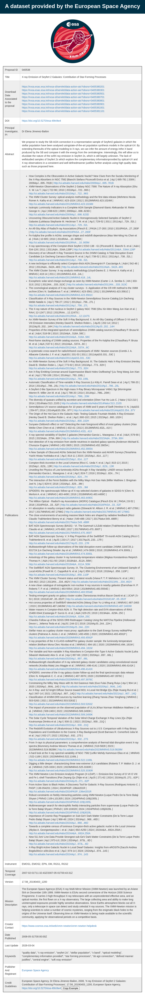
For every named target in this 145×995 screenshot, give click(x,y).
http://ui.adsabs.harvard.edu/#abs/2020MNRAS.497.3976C (61, 679)
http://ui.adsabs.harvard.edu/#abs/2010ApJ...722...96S (58, 193)
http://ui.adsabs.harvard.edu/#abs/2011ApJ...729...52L (58, 225)
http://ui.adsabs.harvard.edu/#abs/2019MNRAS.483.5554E (61, 592)
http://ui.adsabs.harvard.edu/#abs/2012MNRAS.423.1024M (61, 204)
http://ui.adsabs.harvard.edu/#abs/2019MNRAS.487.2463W (99, 606)
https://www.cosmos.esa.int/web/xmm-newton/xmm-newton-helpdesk (59, 925)
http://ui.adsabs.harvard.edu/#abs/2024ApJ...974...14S (58, 854)
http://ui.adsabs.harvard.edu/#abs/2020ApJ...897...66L (58, 658)
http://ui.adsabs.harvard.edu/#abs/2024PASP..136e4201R (60, 791)
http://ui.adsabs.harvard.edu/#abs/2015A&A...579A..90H (92, 438)
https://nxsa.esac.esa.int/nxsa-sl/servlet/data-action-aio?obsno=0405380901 (63, 104)
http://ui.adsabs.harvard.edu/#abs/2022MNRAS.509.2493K (61, 714)
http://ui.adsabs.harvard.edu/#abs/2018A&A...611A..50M (59, 564)
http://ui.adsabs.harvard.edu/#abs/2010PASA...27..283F (60, 232)
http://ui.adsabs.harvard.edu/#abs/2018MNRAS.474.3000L (60, 553)
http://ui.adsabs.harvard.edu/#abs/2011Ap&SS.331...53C (60, 358)
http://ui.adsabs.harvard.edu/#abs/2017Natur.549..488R (59, 522)
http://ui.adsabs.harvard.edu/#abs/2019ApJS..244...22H (59, 627)
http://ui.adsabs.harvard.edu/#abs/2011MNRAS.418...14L (60, 277)
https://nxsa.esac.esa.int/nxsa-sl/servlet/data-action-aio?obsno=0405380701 (63, 97)
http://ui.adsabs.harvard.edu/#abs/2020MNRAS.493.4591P (61, 637)
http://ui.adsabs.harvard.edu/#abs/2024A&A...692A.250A (59, 833)
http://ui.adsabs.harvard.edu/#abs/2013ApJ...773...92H (58, 368)
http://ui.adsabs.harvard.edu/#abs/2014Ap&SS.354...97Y (104, 410)
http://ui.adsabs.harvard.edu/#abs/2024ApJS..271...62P (59, 781)
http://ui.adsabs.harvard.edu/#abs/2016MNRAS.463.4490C (61, 497)
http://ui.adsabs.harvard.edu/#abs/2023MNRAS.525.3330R (61, 770)
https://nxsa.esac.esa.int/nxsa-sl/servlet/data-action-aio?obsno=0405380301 (63, 90)
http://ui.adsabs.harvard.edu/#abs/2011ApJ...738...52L (58, 260)
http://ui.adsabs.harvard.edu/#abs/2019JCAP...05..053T (96, 599)
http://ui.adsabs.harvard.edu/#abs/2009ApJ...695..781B (84, 183)
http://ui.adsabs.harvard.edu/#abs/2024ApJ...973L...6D (58, 843)
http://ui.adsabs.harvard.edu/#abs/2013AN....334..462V (102, 581)
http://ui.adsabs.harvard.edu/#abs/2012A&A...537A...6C (59, 347)
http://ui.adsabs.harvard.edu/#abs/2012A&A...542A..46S (92, 267)
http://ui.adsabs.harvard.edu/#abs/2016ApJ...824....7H (58, 476)
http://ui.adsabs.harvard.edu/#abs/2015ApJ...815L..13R (84, 466)
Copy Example (70, 988)
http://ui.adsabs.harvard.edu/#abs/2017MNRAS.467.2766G (97, 511)
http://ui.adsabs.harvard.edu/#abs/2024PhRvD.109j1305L (60, 802)
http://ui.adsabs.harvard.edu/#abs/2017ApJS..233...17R (59, 543)
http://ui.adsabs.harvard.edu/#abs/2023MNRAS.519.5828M (90, 749)
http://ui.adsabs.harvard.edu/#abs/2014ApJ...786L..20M (59, 396)
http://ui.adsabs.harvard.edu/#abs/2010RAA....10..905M (59, 242)
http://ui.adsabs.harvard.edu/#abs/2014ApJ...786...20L (89, 385)
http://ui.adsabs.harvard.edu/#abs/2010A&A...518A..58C (59, 337)
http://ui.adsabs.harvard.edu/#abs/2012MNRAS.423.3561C (61, 295)
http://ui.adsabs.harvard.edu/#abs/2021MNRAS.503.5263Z (61, 704)
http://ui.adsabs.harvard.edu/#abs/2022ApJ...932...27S (58, 739)
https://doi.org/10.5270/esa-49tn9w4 (41, 120)
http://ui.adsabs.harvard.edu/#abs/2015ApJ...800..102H (59, 420)
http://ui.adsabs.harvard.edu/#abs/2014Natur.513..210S (91, 403)
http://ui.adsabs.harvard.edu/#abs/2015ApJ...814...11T (58, 459)
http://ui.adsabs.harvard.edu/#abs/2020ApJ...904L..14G (91, 686)
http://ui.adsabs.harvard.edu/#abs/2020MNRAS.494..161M (60, 648)
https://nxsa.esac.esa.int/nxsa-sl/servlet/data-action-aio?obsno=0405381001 (63, 107)
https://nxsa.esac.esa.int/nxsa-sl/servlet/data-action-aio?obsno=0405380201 (63, 86)
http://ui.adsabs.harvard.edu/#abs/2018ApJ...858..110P (59, 574)
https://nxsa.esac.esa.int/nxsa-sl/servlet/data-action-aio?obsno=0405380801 (63, 100)
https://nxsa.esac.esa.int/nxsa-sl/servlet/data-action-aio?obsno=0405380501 (63, 93)
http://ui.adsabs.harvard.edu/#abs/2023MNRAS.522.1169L (60, 760)
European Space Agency (35, 970)
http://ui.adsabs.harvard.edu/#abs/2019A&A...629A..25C (59, 616)
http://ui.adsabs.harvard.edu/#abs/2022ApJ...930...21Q (58, 725)
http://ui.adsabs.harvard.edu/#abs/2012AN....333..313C (97, 284)
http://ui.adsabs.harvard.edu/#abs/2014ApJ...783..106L (59, 378)
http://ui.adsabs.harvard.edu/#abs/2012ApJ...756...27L (58, 305)
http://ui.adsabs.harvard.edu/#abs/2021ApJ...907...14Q (106, 693)
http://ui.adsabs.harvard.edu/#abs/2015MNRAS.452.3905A (61, 448)
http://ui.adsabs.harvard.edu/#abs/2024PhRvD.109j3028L (60, 812)
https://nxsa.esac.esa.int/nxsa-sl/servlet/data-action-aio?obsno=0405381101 (63, 111)
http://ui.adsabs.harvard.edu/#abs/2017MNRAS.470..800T (60, 532)
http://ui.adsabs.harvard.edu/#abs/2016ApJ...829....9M (58, 487)
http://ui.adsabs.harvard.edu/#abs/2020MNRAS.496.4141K (61, 669)
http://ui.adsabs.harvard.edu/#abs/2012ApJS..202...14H (84, 326)
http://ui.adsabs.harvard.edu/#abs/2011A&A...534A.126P (104, 249)
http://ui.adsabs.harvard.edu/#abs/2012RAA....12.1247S (59, 316)
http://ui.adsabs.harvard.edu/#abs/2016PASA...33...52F (91, 504)
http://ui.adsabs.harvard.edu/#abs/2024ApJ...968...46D (58, 822)
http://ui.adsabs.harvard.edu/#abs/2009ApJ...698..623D (59, 214)
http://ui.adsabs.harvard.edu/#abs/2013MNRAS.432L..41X (60, 431)
